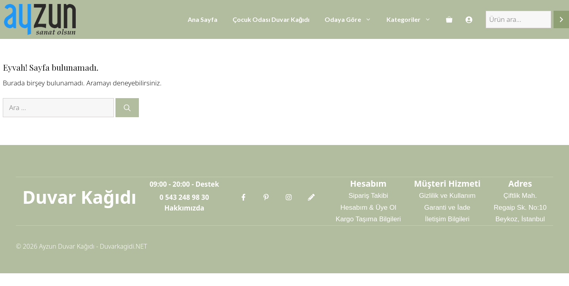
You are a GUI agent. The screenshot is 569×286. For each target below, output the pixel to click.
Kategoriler (412, 19)
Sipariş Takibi (368, 195)
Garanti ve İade (447, 207)
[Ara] (561, 20)
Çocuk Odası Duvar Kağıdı (271, 19)
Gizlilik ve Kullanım (447, 195)
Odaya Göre (352, 19)
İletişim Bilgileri (447, 219)
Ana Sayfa (202, 19)
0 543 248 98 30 (184, 197)
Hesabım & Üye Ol (368, 207)
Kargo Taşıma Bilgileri (368, 219)
